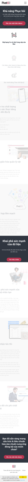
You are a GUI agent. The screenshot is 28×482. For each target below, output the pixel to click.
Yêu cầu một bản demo (14, 23)
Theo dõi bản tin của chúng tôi (11, 470)
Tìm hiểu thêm (14, 259)
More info (22, 480)
